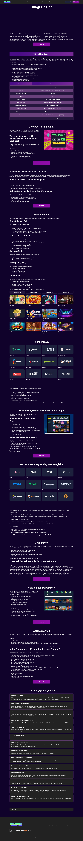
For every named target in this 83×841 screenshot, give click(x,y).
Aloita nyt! (41, 44)
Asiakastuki (66, 824)
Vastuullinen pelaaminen (68, 822)
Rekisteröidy (76, 1)
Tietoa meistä (51, 822)
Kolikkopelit (65, 292)
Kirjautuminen (66, 826)
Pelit (38, 1)
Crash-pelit (49, 292)
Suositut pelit (17, 292)
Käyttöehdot (51, 824)
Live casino (33, 292)
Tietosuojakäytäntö (53, 826)
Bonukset (33, 1)
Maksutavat (43, 1)
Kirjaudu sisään (68, 1)
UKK (49, 1)
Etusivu (26, 1)
